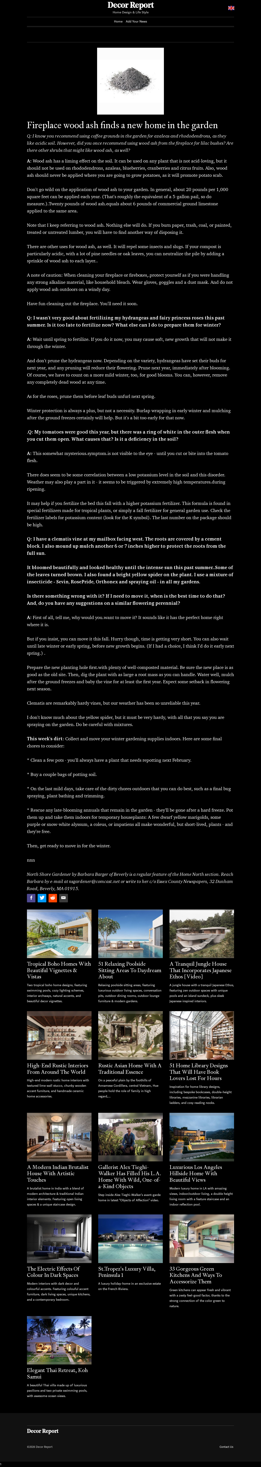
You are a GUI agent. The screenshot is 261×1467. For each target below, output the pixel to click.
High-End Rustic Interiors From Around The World (57, 1068)
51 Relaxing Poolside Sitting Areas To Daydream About (129, 970)
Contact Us (226, 1447)
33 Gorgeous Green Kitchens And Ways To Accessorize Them (195, 1275)
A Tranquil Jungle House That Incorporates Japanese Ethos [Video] (200, 970)
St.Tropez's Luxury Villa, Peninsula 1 (126, 1272)
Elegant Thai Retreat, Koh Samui (57, 1373)
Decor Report (131, 6)
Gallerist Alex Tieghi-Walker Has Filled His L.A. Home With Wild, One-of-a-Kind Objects (129, 1177)
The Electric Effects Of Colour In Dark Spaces (53, 1272)
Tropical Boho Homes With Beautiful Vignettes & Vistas (59, 970)
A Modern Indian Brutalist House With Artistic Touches (58, 1173)
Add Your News (136, 21)
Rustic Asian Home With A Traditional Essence (130, 1068)
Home (118, 21)
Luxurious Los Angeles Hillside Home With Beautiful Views (195, 1173)
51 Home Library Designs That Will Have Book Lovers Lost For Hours (198, 1072)
